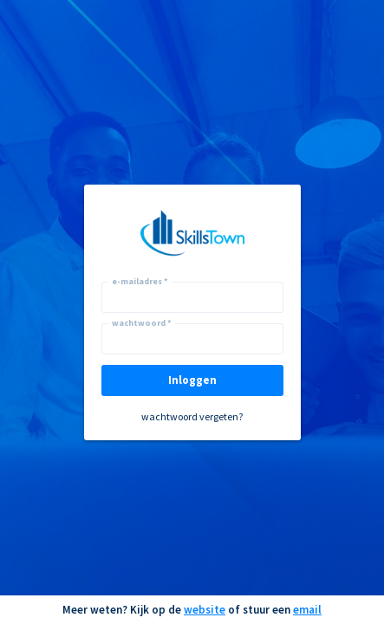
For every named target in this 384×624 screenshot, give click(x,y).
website (204, 609)
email (307, 609)
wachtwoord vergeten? (192, 416)
